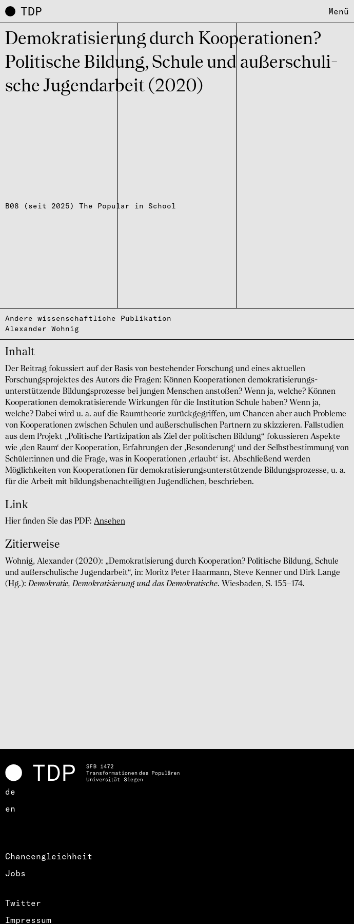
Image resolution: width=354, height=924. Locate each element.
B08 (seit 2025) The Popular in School (90, 205)
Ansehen (109, 521)
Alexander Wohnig (42, 328)
